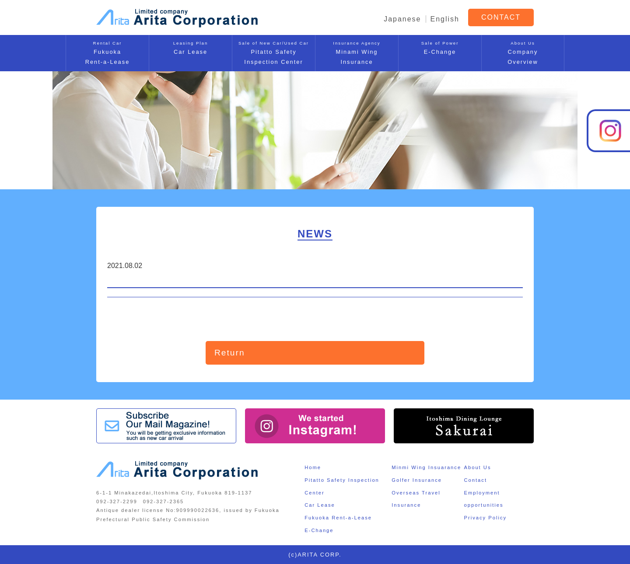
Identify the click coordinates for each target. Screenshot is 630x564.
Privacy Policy (485, 517)
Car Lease (190, 47)
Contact (475, 480)
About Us (477, 467)
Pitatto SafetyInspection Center (273, 52)
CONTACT (501, 17)
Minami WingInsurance (356, 52)
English (444, 19)
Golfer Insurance (417, 480)
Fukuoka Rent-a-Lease (338, 517)
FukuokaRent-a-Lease (107, 52)
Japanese (402, 19)
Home (312, 467)
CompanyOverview (523, 52)
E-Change (440, 47)
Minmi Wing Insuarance (426, 467)
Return (229, 352)
